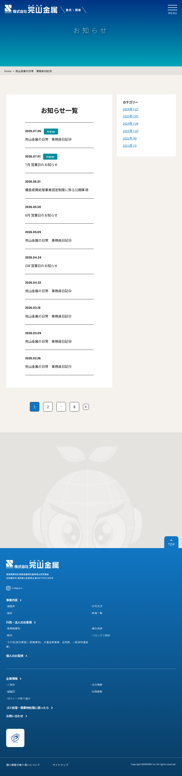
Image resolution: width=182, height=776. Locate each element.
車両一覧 (97, 613)
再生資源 (97, 628)
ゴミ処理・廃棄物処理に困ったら (27, 708)
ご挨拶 (11, 684)
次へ (86, 407)
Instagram (14, 588)
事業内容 (12, 600)
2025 (126, 116)
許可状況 (97, 606)
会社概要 (97, 684)
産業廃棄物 (13, 628)
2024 (126, 123)
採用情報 (97, 691)
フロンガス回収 (101, 635)
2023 (126, 131)
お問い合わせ (14, 716)
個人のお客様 (14, 656)
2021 (126, 145)
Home (7, 71)
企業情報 (12, 678)
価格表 (11, 606)
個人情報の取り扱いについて (23, 765)
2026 (126, 109)
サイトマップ (60, 765)
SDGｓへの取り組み (19, 698)
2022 (126, 138)
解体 (9, 635)
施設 (9, 613)
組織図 (11, 691)
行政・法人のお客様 (19, 622)
